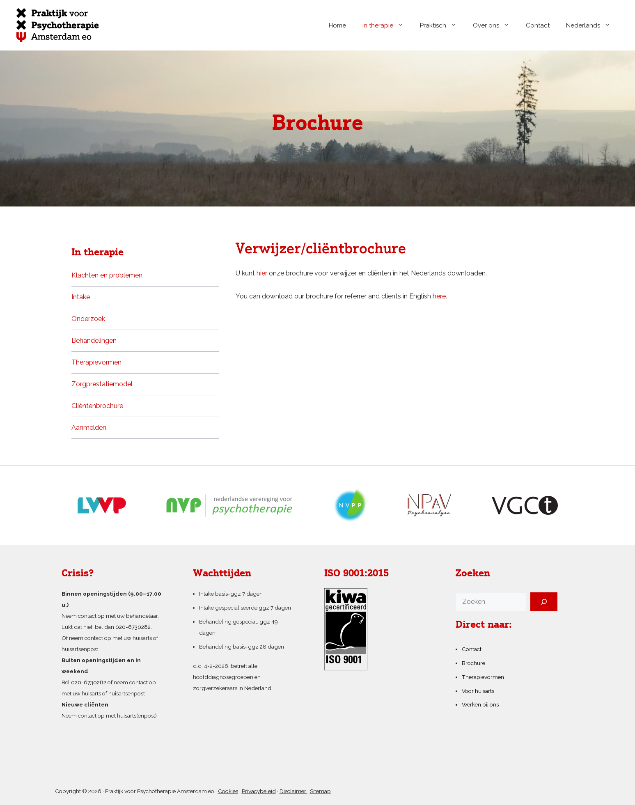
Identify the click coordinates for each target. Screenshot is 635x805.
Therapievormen (96, 362)
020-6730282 (88, 682)
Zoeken (473, 574)
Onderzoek (88, 319)
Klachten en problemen (106, 275)
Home (337, 25)
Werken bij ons (480, 704)
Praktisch (442, 25)
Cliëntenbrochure (97, 406)
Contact (538, 25)
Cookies (228, 791)
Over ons (495, 25)
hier (262, 273)
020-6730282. (133, 627)
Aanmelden (88, 427)
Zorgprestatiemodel (102, 384)
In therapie (387, 25)
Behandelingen (94, 340)
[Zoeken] (543, 601)
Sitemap (320, 791)
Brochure (473, 663)
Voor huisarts (478, 691)
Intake (80, 297)
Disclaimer (293, 791)
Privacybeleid (259, 791)
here (439, 296)
